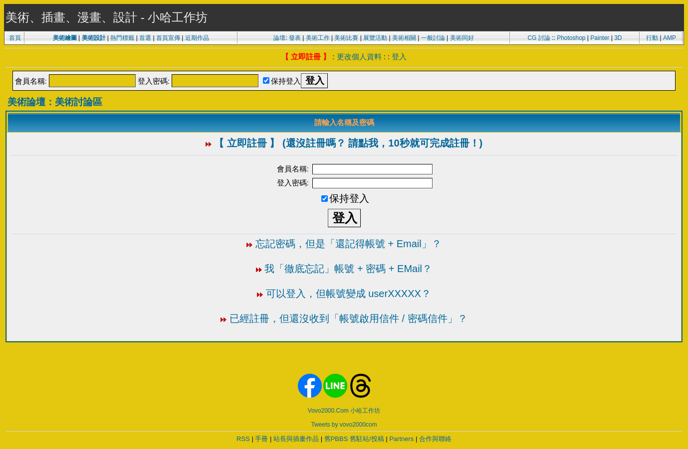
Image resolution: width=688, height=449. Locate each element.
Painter (599, 37)
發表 (295, 37)
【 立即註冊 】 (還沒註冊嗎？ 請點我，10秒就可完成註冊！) (348, 143)
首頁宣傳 (168, 37)
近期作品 (197, 37)
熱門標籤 (122, 37)
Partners (401, 439)
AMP (669, 37)
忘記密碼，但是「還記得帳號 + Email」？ (348, 243)
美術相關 (404, 37)
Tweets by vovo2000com (344, 424)
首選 (145, 37)
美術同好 (462, 37)
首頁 (15, 37)
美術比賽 (346, 37)
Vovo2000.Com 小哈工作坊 (344, 410)
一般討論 (433, 37)
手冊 (261, 439)
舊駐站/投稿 (367, 439)
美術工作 (318, 37)
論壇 (279, 37)
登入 (399, 56)
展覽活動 (375, 37)
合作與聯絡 (435, 439)
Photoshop (571, 37)
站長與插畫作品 (296, 439)
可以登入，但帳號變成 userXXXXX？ (348, 293)
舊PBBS (336, 439)
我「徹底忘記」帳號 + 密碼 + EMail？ (348, 268)
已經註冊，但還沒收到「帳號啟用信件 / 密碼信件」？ (348, 318)
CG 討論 (538, 37)
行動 (652, 37)
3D (618, 37)
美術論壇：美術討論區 (54, 102)
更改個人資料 (359, 56)
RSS (243, 439)
